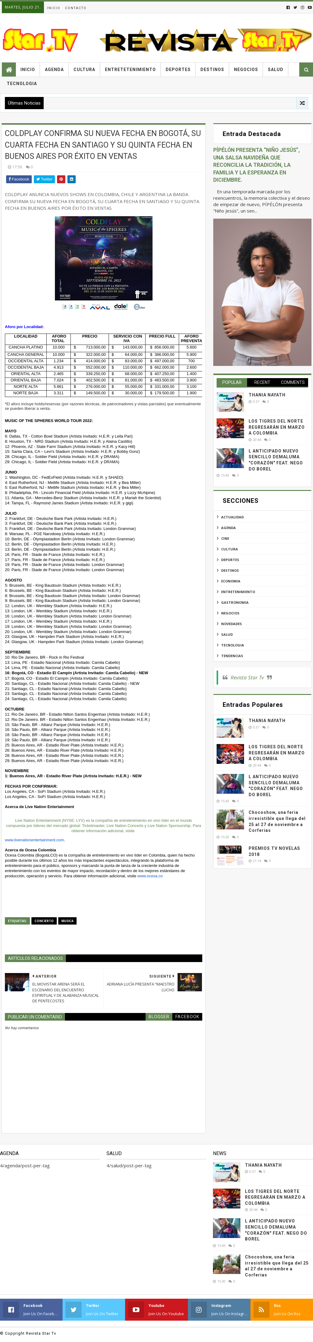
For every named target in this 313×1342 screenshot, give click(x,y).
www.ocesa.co (150, 876)
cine (225, 538)
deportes (230, 559)
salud (227, 634)
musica (67, 921)
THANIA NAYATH (267, 394)
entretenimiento (238, 591)
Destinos (212, 69)
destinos (230, 570)
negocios (230, 613)
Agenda (54, 69)
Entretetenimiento (130, 69)
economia (230, 581)
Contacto (76, 8)
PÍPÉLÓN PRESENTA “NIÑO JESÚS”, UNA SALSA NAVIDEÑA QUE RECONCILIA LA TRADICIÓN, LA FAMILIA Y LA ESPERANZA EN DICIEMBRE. (256, 165)
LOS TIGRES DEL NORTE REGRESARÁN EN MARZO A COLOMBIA (277, 427)
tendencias (232, 655)
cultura (229, 549)
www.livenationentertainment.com (34, 840)
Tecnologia (22, 83)
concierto (44, 921)
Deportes (178, 69)
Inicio (53, 8)
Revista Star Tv (247, 677)
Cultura (84, 69)
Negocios (246, 69)
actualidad (232, 517)
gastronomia (235, 602)
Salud (275, 69)
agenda (228, 527)
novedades (231, 623)
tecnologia (232, 645)
